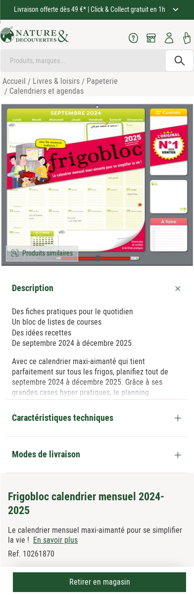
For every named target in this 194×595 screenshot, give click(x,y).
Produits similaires (47, 253)
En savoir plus (55, 540)
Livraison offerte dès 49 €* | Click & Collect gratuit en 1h (90, 9)
